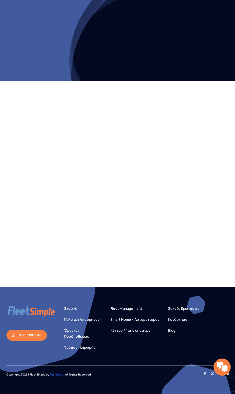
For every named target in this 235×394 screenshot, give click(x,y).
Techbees (56, 374)
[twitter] (212, 373)
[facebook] (204, 373)
